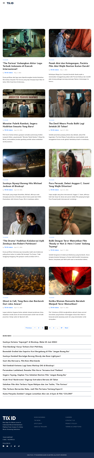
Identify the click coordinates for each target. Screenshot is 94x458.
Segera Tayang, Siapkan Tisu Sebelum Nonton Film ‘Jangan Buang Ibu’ (34, 375)
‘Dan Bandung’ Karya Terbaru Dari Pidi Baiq (23, 347)
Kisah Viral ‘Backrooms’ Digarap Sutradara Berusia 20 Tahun (30, 380)
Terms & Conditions (73, 426)
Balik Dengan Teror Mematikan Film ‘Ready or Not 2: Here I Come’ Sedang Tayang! (69, 244)
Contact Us (70, 420)
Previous (29, 328)
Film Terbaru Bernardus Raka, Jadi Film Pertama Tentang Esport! (33, 389)
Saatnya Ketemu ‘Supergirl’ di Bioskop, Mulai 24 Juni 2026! (30, 342)
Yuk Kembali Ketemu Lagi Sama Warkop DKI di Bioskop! (28, 366)
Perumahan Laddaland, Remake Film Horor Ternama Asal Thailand (33, 370)
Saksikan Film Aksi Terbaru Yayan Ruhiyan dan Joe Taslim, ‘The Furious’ (35, 384)
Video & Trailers (40, 426)
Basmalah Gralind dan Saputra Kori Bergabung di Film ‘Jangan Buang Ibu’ (36, 352)
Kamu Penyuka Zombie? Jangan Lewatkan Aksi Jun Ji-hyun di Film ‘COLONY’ (38, 394)
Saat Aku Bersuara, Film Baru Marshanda (21, 361)
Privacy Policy (71, 423)
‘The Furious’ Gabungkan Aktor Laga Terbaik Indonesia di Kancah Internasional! (22, 66)
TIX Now (5, 60)
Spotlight (38, 423)
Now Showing (39, 417)
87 (61, 328)
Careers (68, 417)
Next (66, 328)
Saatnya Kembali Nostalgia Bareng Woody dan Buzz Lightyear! (32, 356)
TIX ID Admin (8, 72)
